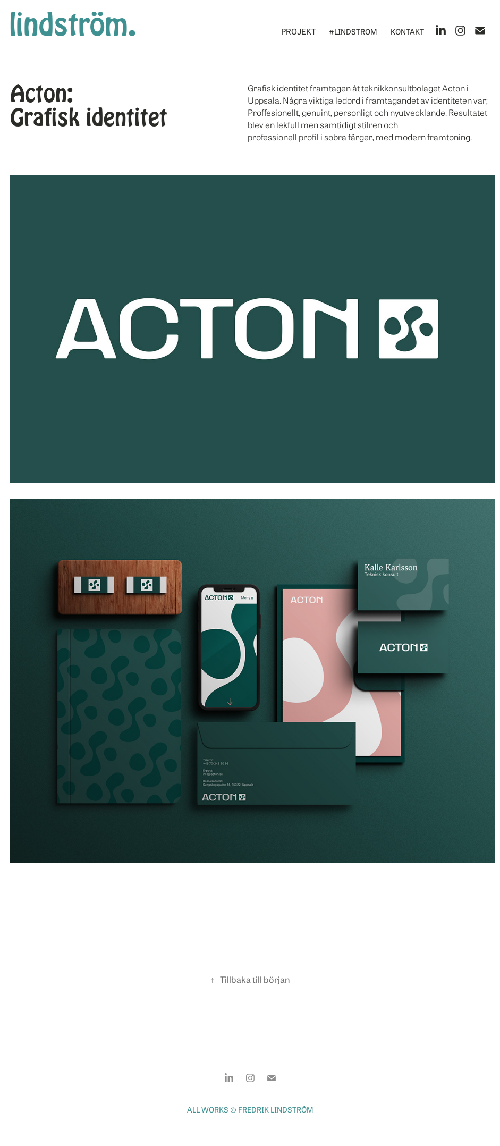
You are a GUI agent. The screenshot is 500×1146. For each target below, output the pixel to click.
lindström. (72, 24)
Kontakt (407, 31)
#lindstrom (353, 31)
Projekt (298, 31)
